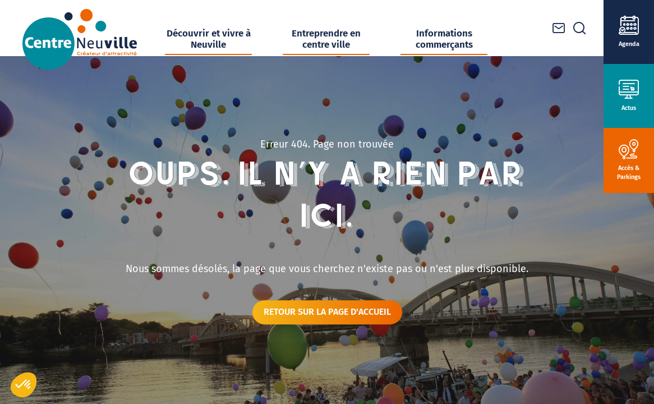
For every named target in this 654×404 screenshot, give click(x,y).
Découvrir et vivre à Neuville (209, 38)
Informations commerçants (444, 38)
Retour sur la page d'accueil (327, 311)
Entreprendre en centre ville (326, 38)
